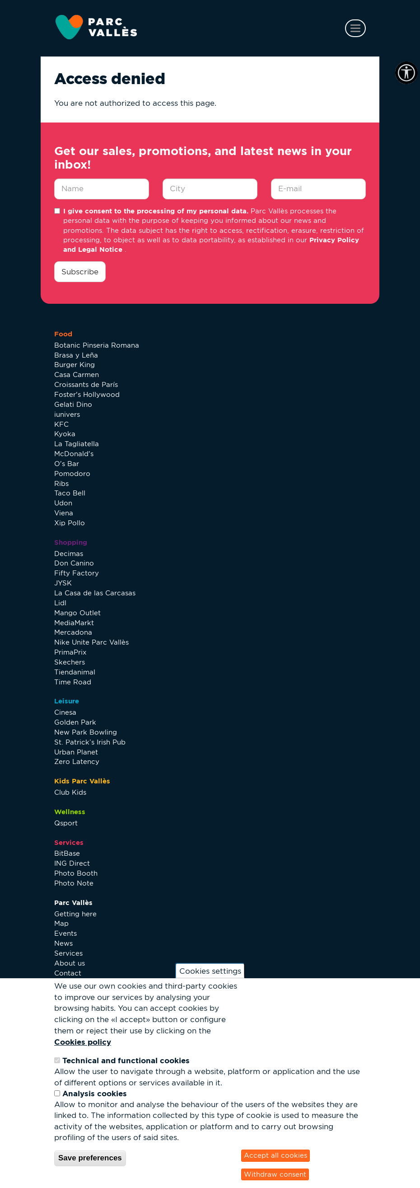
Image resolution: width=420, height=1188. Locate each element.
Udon (63, 503)
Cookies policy (82, 1041)
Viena (63, 513)
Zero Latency (76, 761)
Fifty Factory (76, 573)
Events (65, 933)
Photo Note (73, 883)
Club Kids (70, 792)
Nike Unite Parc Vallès (91, 642)
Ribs (61, 483)
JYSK (63, 583)
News (63, 943)
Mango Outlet (77, 613)
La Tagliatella (76, 444)
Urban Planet (76, 752)
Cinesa (65, 712)
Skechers (69, 662)
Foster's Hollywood (87, 394)
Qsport (66, 823)
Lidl (60, 603)
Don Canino (74, 563)
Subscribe (79, 272)
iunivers (67, 414)
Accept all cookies (275, 1155)
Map (61, 923)
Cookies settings (210, 970)
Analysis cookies (94, 1093)
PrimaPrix (70, 652)
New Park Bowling (85, 732)
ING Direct (72, 863)
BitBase (67, 853)
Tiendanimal (74, 672)
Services (68, 953)
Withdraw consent (275, 1174)
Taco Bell (69, 493)
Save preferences (90, 1158)
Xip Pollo (69, 523)
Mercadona (73, 632)
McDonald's (73, 453)
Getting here (75, 914)
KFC (61, 424)
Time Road (72, 682)
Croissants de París (86, 384)
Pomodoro (72, 473)
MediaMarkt (74, 623)
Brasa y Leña (76, 355)
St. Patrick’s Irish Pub (90, 742)
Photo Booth (76, 873)
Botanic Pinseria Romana (96, 345)
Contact (67, 973)
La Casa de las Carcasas (94, 593)
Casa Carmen (76, 374)
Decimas (68, 553)
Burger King (74, 364)
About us (69, 963)
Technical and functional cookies (126, 1060)
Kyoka (64, 434)
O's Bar (66, 463)
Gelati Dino (73, 404)
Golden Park (75, 722)
